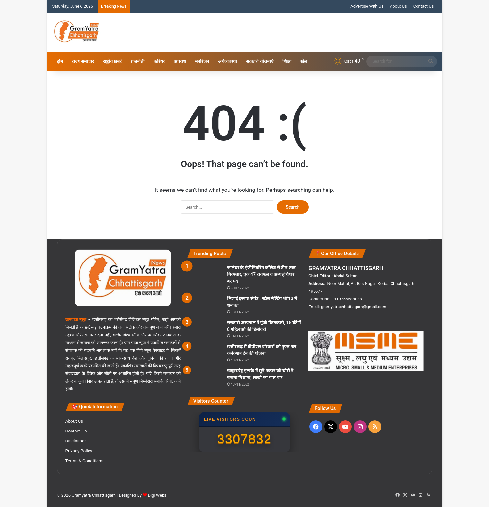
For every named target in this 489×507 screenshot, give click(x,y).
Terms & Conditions (84, 460)
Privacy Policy (78, 450)
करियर (159, 61)
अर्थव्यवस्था (227, 61)
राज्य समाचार (83, 61)
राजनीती (138, 61)
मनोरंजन (202, 61)
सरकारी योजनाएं (259, 61)
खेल (303, 61)
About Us (398, 6)
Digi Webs (157, 495)
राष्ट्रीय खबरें (112, 61)
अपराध (180, 61)
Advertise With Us (366, 6)
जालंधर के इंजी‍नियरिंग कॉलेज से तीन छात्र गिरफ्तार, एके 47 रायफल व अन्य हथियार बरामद (261, 274)
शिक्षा (286, 61)
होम (60, 61)
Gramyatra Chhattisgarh (93, 495)
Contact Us (423, 6)
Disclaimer (75, 440)
